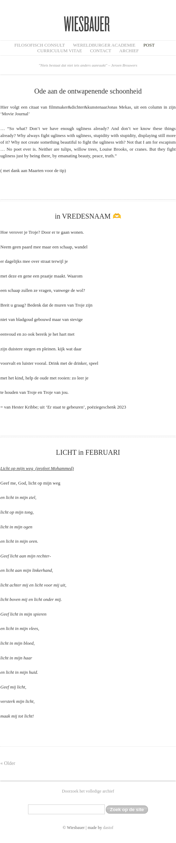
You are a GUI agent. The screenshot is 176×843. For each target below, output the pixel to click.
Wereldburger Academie (104, 45)
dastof (108, 827)
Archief (129, 50)
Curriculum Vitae (59, 50)
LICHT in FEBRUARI (88, 452)
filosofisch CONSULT (39, 45)
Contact (100, 50)
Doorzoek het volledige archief (88, 791)
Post (149, 45)
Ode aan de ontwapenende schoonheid (88, 91)
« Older (7, 763)
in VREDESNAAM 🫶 (88, 216)
